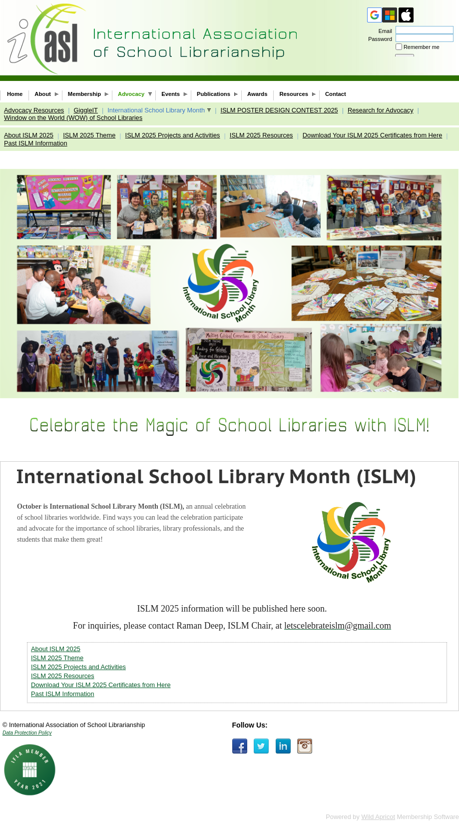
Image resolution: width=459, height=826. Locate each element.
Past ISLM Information (35, 143)
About (42, 94)
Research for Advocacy (381, 110)
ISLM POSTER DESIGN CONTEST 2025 (279, 110)
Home (14, 94)
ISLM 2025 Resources (261, 135)
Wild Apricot (378, 817)
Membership (84, 94)
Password (378, 39)
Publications (213, 94)
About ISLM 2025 (28, 135)
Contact (335, 94)
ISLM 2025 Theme (89, 135)
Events (170, 94)
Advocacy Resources (34, 110)
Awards (257, 94)
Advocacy (131, 94)
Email (383, 31)
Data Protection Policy (26, 733)
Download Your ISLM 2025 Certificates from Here (373, 135)
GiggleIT (86, 110)
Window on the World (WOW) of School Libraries (73, 117)
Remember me (422, 47)
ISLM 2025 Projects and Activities (172, 135)
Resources (293, 94)
